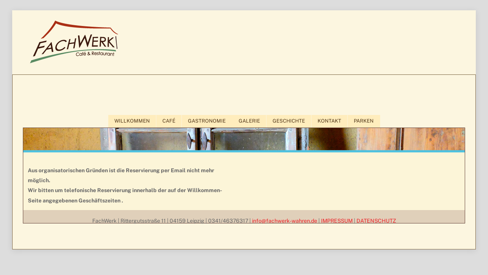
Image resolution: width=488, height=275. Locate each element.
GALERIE (249, 121)
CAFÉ (168, 121)
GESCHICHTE (289, 121)
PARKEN (364, 121)
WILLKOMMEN (132, 121)
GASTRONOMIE (207, 121)
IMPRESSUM (337, 221)
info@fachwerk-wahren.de (284, 221)
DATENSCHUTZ (376, 221)
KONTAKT (329, 121)
